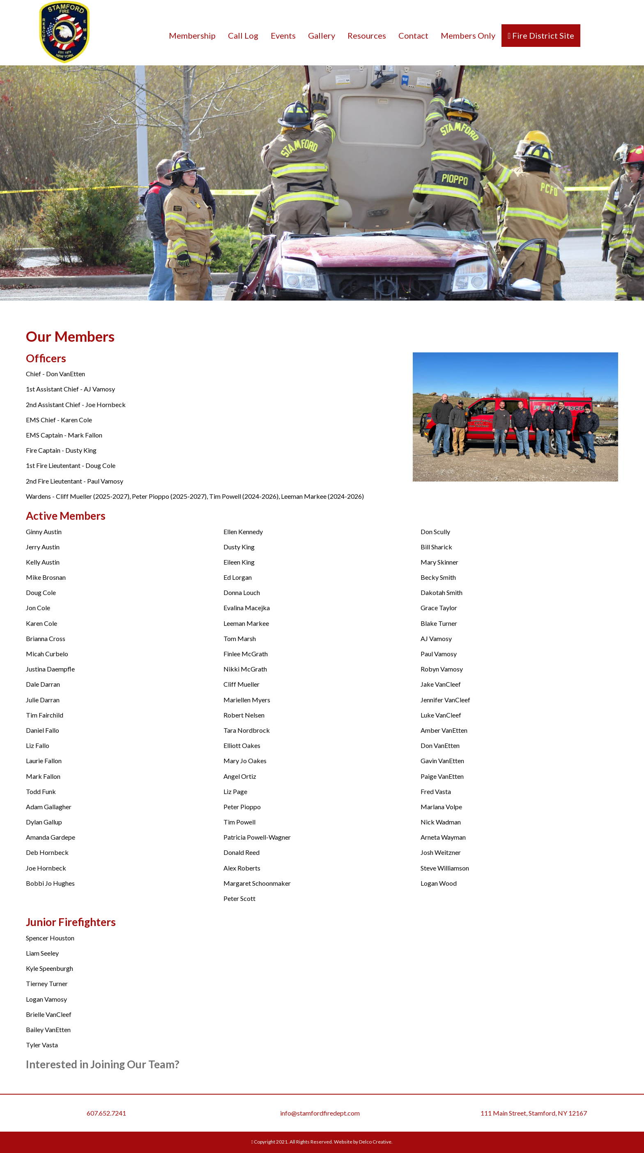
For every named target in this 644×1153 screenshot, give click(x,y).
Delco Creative (375, 1142)
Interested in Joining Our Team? (102, 1064)
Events (283, 35)
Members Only (468, 35)
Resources (366, 35)
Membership (192, 35)
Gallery (321, 35)
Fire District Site (542, 35)
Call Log (243, 35)
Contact (413, 35)
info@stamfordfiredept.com (320, 1113)
